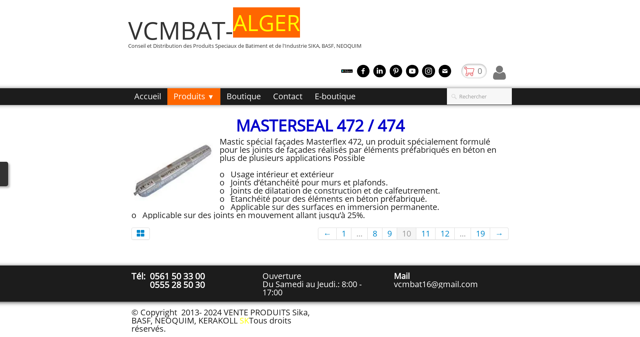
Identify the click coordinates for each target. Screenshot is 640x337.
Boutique (244, 96)
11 (425, 233)
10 (406, 233)
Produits (193, 96)
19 (480, 233)
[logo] (248, 34)
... (359, 233)
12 (444, 233)
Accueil (147, 96)
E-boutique (335, 96)
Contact (287, 96)
